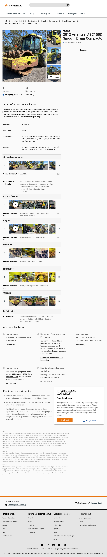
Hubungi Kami (96, 503)
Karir (4, 529)
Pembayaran (11, 383)
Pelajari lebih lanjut (92, 420)
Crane (55, 539)
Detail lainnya (80, 344)
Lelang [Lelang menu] (33, 14)
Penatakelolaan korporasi (10, 521)
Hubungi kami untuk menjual (87, 525)
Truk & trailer (57, 525)
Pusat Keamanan (7, 536)
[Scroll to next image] (59, 165)
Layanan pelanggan (85, 518)
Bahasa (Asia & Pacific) (17, 505)
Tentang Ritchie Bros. (9, 518)
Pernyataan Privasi (32, 549)
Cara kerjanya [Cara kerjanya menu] (46, 14)
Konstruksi (57, 518)
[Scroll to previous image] (4, 165)
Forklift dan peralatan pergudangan (64, 536)
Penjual (30, 521)
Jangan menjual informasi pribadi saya (66, 549)
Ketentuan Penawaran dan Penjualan (51, 358)
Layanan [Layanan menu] (60, 14)
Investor (5, 525)
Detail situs (10, 344)
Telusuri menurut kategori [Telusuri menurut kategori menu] (15, 14)
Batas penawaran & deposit (36, 529)
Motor (55, 532)
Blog (4, 532)
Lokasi (82, 14)
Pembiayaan (72, 14)
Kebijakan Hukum (47, 549)
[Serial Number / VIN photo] (58, 174)
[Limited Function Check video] (58, 213)
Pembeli (30, 518)
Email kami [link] (65, 420)
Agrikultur (56, 529)
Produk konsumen (59, 521)
